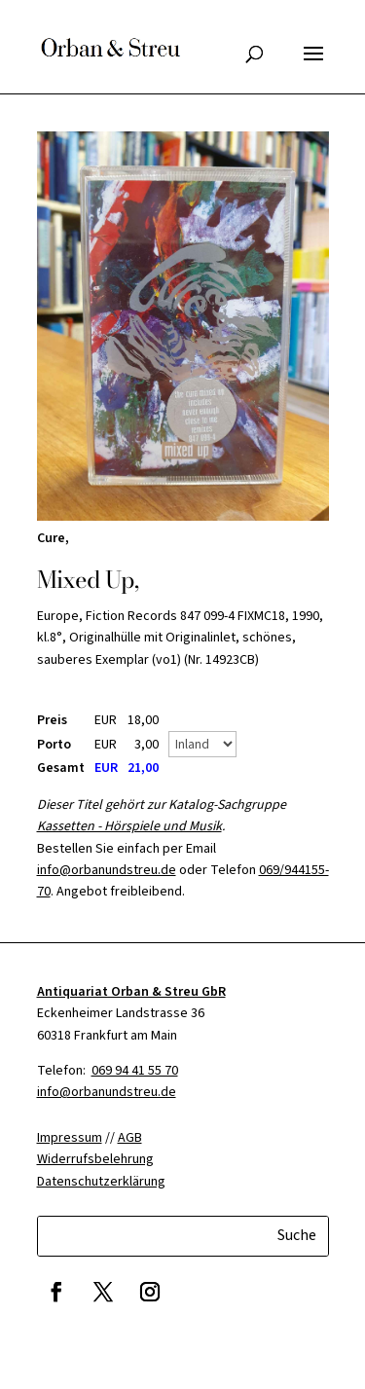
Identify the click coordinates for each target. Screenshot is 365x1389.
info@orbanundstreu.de (106, 870)
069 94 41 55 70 (134, 1070)
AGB (130, 1138)
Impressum (69, 1138)
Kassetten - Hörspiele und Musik (129, 826)
